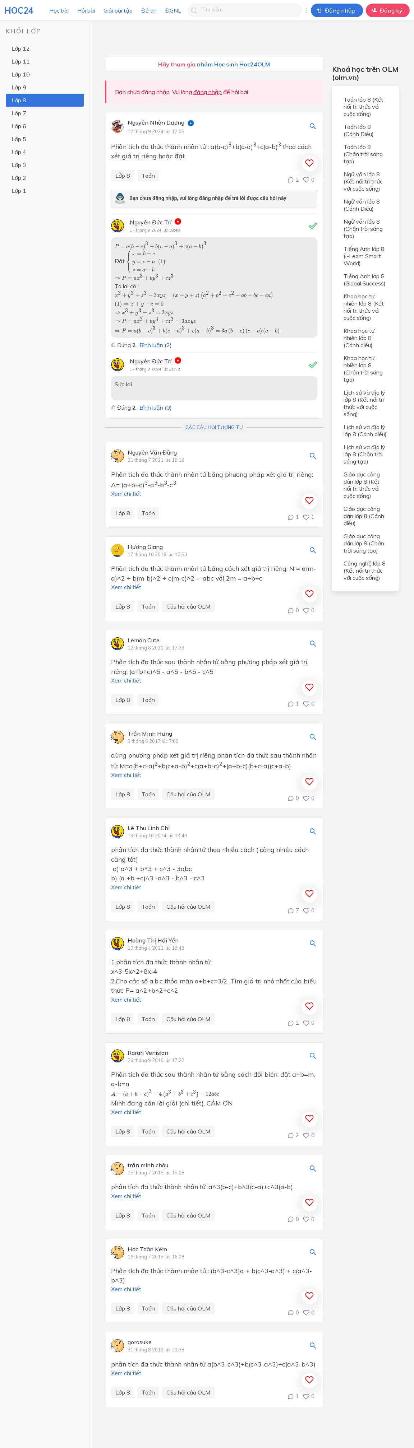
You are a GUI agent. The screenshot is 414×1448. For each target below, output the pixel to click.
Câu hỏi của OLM (188, 606)
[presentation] (161, 245)
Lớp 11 (21, 61)
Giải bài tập (118, 10)
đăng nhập (207, 92)
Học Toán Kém (147, 1249)
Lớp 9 (19, 87)
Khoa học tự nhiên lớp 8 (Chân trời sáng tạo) (363, 368)
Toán (148, 175)
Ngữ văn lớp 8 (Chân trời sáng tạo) (363, 228)
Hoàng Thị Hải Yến (153, 940)
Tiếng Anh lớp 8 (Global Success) (365, 280)
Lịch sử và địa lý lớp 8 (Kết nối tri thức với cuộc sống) (364, 403)
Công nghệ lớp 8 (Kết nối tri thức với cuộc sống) (365, 570)
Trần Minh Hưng (150, 734)
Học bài (59, 10)
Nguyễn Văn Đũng (152, 453)
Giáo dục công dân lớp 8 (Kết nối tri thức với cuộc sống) (362, 485)
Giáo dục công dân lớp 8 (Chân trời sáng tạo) (364, 543)
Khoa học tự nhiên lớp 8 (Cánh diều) (359, 338)
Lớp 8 (19, 100)
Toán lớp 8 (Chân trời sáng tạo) (363, 154)
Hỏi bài (86, 10)
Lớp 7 (19, 113)
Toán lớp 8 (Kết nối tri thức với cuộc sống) (363, 106)
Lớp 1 (19, 190)
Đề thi (149, 10)
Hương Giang (145, 547)
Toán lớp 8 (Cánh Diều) (359, 130)
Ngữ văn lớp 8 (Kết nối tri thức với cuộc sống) (363, 181)
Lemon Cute (144, 640)
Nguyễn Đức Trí (150, 222)
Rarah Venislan (148, 1053)
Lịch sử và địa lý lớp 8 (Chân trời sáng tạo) (364, 454)
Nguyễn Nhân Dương (156, 123)
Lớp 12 (21, 48)
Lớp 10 (21, 74)
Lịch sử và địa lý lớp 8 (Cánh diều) (365, 430)
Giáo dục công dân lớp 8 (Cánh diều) (364, 516)
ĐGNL (173, 10)
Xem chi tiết (126, 493)
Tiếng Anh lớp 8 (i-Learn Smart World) (364, 256)
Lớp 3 (19, 164)
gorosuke (140, 1342)
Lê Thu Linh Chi (149, 828)
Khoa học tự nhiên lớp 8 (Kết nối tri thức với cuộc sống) (364, 307)
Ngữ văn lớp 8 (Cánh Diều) (362, 205)
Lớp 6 (19, 126)
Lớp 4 (19, 151)
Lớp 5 (19, 139)
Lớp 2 (19, 177)
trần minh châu (148, 1165)
